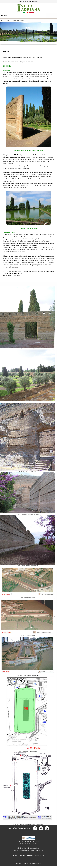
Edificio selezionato (18, 20)
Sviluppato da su (28, 863)
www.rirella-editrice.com (28, 843)
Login (36, 1)
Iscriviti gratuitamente (26, 1)
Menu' (4, 16)
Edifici (8, 20)
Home (2, 20)
